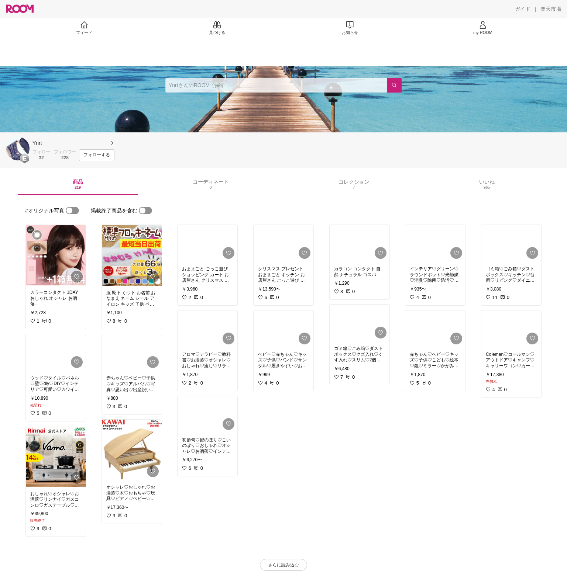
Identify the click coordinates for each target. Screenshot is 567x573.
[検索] (394, 85)
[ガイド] (522, 9)
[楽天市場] (550, 9)
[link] (56, 255)
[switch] (72, 210)
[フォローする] (96, 155)
